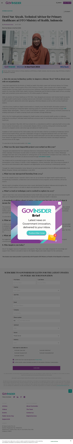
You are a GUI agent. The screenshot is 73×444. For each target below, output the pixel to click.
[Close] (59, 203)
